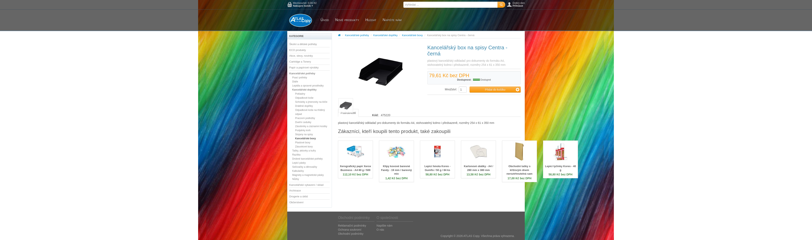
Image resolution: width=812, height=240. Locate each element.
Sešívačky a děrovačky (304, 166)
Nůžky (295, 179)
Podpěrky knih (303, 130)
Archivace (295, 190)
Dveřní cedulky (303, 122)
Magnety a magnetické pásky (308, 175)
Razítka (296, 154)
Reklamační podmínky (352, 225)
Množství (450, 89)
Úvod (325, 20)
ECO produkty (297, 50)
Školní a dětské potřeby (303, 44)
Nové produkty (347, 20)
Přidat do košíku (502, 90)
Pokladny (300, 93)
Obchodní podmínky (350, 233)
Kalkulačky (298, 171)
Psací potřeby (299, 77)
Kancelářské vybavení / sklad (306, 184)
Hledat (370, 20)
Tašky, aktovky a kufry (304, 150)
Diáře (295, 81)
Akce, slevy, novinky (301, 55)
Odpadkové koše (304, 97)
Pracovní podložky (305, 118)
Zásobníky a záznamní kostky (311, 126)
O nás (380, 229)
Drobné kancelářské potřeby (307, 158)
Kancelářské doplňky (304, 89)
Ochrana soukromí (349, 229)
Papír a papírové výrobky (304, 67)
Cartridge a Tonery (300, 61)
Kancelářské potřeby (302, 73)
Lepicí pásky (299, 162)
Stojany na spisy (304, 134)
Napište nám (392, 20)
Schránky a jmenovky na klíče (311, 102)
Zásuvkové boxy (304, 146)
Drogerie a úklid (298, 196)
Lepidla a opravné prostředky (308, 85)
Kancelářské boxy (305, 138)
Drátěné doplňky (304, 106)
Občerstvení (296, 202)
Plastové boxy (302, 142)
